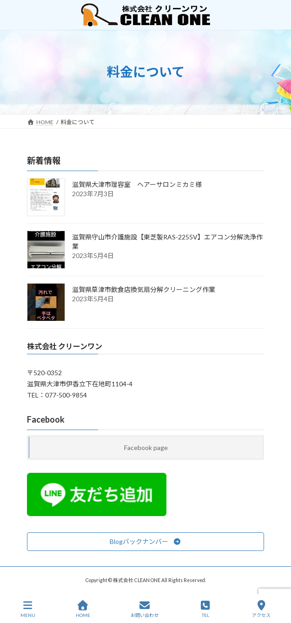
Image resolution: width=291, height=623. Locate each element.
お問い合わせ (145, 609)
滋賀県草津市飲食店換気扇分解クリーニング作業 (143, 289)
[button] (145, 541)
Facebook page (146, 447)
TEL (205, 609)
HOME (83, 609)
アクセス (261, 609)
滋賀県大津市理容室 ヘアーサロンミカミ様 (137, 184)
